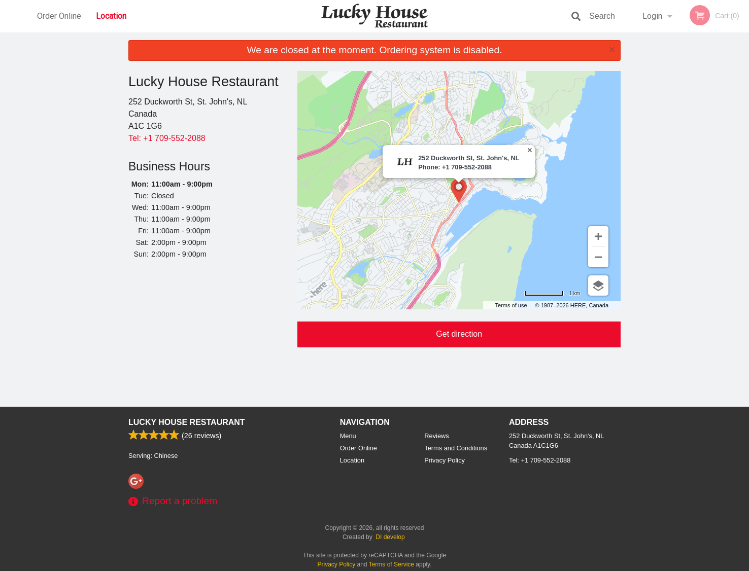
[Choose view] (598, 285)
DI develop (390, 537)
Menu (348, 436)
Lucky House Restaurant (186, 422)
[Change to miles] (552, 293)
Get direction (459, 334)
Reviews (436, 436)
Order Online (59, 16)
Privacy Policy (444, 460)
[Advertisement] (205, 334)
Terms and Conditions (455, 448)
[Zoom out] (598, 257)
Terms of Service (391, 564)
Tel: (167, 138)
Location (111, 16)
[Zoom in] (598, 236)
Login (652, 16)
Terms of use (511, 305)
